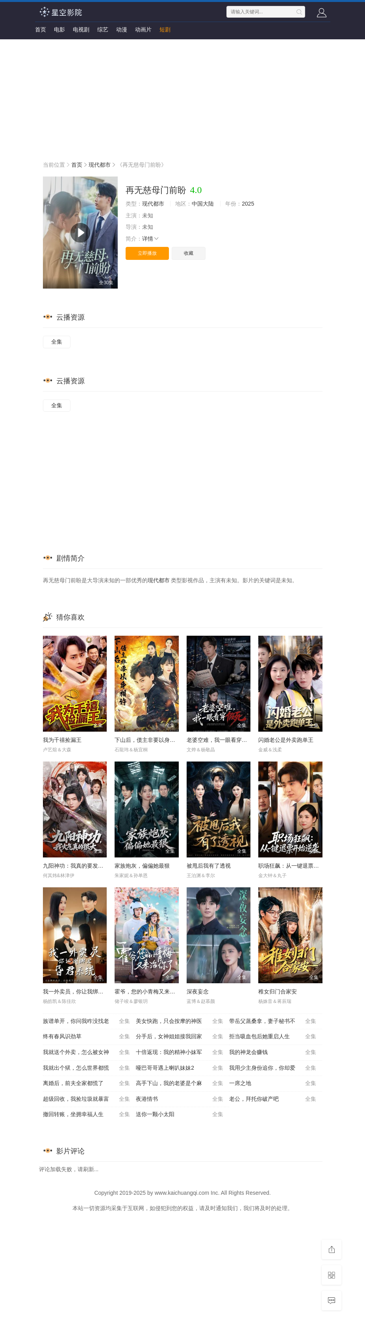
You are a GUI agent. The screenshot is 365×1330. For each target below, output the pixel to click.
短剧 (164, 29)
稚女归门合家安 (277, 991)
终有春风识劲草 (86, 1037)
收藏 (188, 253)
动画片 (143, 29)
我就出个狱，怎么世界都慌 (86, 1068)
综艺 (102, 29)
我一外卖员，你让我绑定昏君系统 (84, 991)
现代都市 (100, 165)
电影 (59, 29)
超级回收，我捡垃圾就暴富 (86, 1099)
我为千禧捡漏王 (62, 740)
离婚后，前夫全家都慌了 (86, 1083)
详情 (150, 238)
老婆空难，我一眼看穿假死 (220, 740)
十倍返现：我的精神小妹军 (179, 1052)
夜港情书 (179, 1099)
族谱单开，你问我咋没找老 (86, 1021)
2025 (248, 204)
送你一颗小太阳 (179, 1114)
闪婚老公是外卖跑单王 (285, 740)
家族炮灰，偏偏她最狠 (142, 866)
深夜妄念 (198, 991)
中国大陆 (203, 204)
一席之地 (273, 1083)
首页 (40, 29)
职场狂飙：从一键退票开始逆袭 (296, 866)
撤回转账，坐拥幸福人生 (86, 1114)
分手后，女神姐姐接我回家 (179, 1037)
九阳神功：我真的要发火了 (76, 866)
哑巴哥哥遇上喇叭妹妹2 (179, 1068)
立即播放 (147, 253)
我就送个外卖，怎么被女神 (86, 1052)
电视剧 (81, 29)
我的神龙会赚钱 (273, 1052)
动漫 (121, 29)
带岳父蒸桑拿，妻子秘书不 (273, 1021)
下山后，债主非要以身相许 (148, 740)
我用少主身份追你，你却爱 (273, 1068)
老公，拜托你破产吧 (273, 1099)
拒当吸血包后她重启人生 (273, 1037)
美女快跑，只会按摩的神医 (179, 1021)
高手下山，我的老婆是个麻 (179, 1083)
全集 (56, 341)
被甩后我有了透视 (209, 866)
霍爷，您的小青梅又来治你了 (150, 991)
